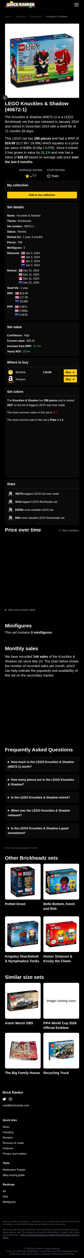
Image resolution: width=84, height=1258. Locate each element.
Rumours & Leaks (13, 1143)
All (4, 1191)
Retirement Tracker (14, 1169)
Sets (5, 1196)
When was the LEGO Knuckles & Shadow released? (39, 813)
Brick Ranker (13, 1092)
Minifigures (9, 1202)
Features (8, 1148)
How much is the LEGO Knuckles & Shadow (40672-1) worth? (41, 764)
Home (8, 16)
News (6, 1126)
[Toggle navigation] (76, 4)
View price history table (21, 609)
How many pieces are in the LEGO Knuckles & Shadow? (41, 782)
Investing (8, 1132)
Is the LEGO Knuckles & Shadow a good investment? (38, 831)
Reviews (8, 1137)
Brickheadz (36, 16)
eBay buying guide (14, 1175)
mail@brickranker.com (16, 1105)
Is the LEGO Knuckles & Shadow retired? (40, 797)
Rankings (21, 16)
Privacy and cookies (14, 1153)
